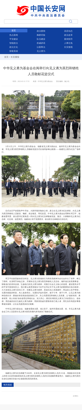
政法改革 (68, 35)
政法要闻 (41, 31)
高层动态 (68, 31)
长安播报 (15, 57)
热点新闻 (13, 35)
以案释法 (41, 47)
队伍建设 (41, 39)
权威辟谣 (41, 43)
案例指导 (68, 39)
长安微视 (68, 47)
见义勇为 (41, 51)
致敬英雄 (13, 51)
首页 (14, 30)
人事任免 (68, 43)
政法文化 (13, 47)
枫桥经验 (41, 35)
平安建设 (13, 39)
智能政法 (13, 43)
